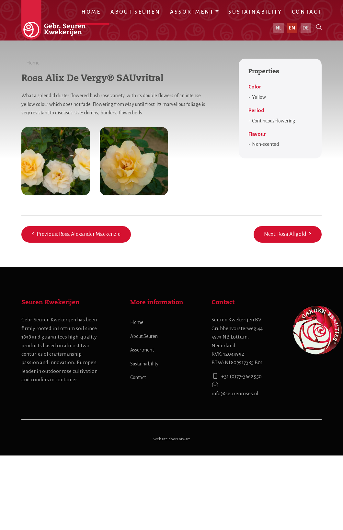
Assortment (192, 12)
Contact (307, 12)
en (292, 27)
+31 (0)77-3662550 (237, 451)
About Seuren (135, 12)
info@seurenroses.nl (235, 463)
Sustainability (255, 12)
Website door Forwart (171, 514)
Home (91, 12)
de (306, 27)
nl (279, 27)
